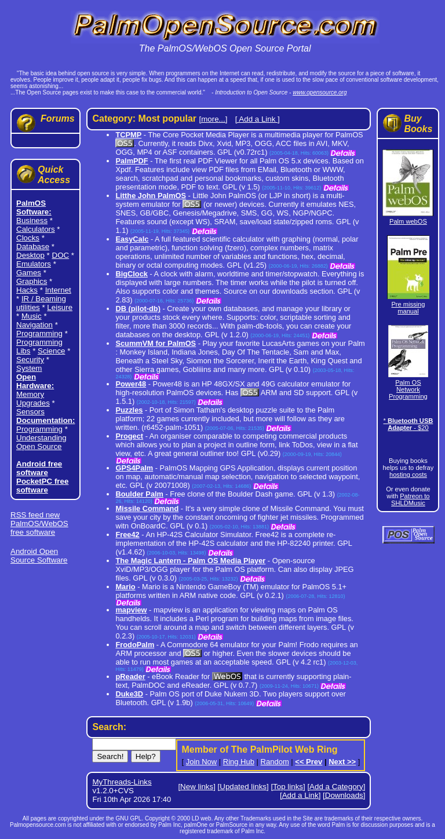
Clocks (27, 238)
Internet (58, 290)
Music (31, 316)
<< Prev (308, 761)
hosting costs (408, 474)
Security (30, 359)
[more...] (213, 119)
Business (32, 220)
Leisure (59, 307)
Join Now (201, 761)
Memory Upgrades (33, 398)
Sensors (30, 411)
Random (275, 761)
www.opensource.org (319, 92)
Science (51, 350)
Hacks (27, 290)
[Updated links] (243, 786)
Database (32, 246)
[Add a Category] (336, 786)
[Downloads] (344, 795)
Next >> (342, 761)
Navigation (34, 324)
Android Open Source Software (39, 555)
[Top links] (288, 786)
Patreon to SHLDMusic (410, 499)
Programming (39, 333)
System (29, 368)
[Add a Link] (300, 795)
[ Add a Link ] (257, 119)
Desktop (30, 255)
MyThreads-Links (121, 782)
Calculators (35, 229)
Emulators (33, 264)
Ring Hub (238, 761)
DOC (61, 255)
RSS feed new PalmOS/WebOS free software (39, 523)
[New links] (196, 786)
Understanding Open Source (41, 442)
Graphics (31, 281)
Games (28, 272)
